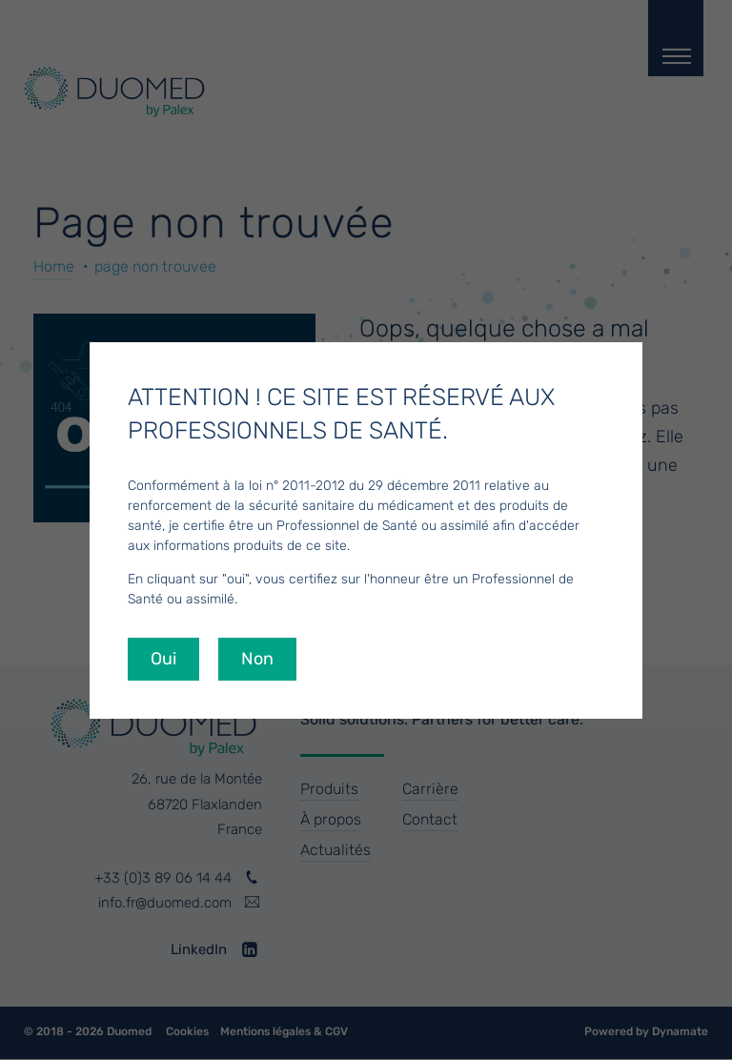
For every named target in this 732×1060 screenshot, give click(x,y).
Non (257, 658)
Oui (163, 658)
